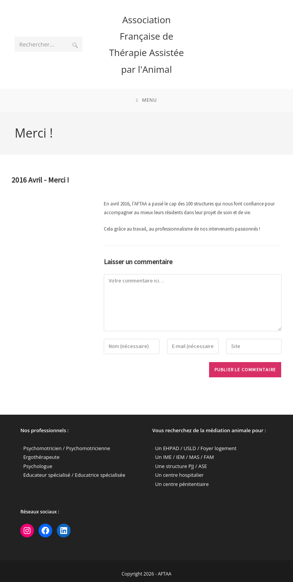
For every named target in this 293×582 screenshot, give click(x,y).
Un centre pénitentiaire (182, 484)
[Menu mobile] (147, 100)
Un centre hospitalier (179, 474)
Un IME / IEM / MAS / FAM (184, 457)
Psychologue (37, 466)
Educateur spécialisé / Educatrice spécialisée (74, 474)
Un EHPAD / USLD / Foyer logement (196, 448)
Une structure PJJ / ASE (181, 466)
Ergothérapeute (41, 457)
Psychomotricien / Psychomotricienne (66, 448)
